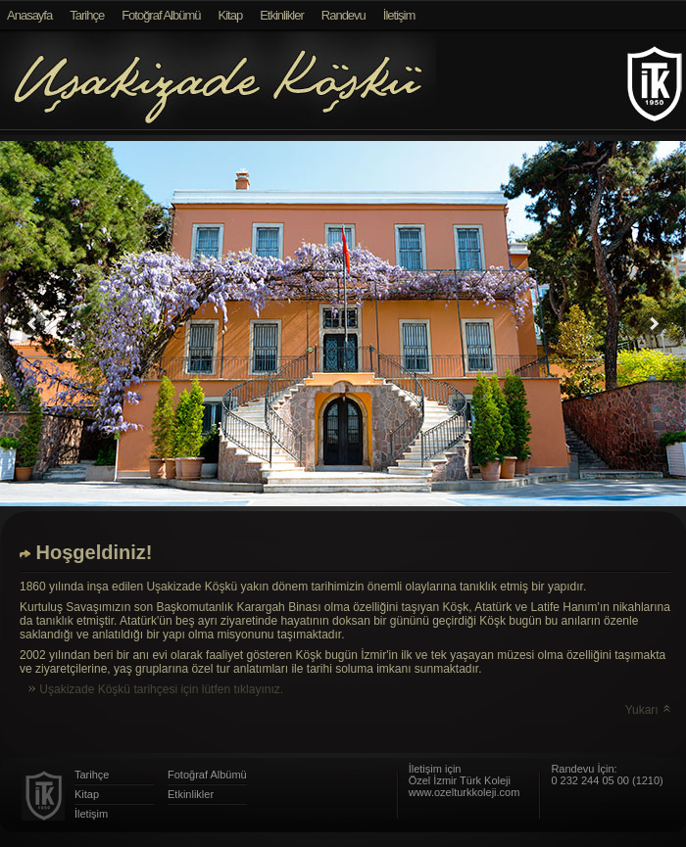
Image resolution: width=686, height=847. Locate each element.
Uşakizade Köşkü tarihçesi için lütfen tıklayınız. (154, 689)
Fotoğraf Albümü (161, 15)
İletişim (399, 15)
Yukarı (648, 710)
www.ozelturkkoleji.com (464, 792)
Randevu (343, 15)
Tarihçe (87, 15)
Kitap (231, 15)
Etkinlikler (282, 15)
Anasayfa (29, 15)
